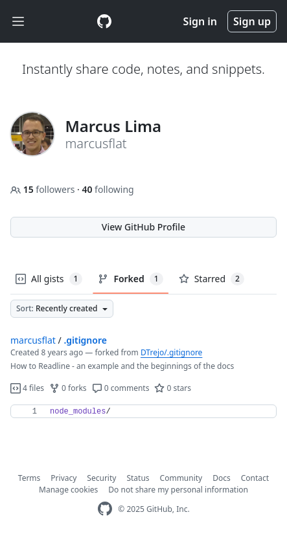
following (107, 189)
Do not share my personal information (178, 489)
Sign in (200, 21)
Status (137, 477)
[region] (143, 411)
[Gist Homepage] (104, 21)
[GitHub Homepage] (105, 509)
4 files (27, 387)
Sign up (252, 21)
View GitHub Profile (143, 227)
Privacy (63, 477)
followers (43, 189)
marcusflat (33, 340)
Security (101, 477)
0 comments (121, 387)
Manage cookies (68, 489)
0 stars (172, 387)
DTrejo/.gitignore (171, 352)
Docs (221, 477)
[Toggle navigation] (18, 22)
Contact (255, 477)
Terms (29, 477)
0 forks (68, 387)
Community (181, 477)
